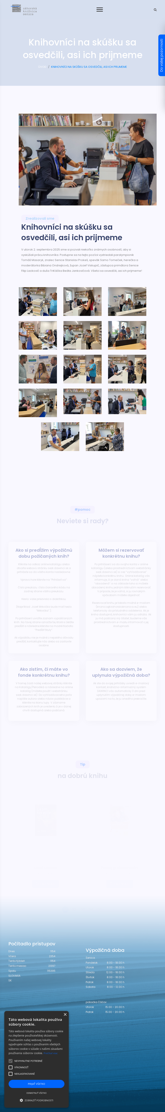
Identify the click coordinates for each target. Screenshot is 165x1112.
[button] (36, 1100)
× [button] (65, 1014)
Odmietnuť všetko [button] (36, 1093)
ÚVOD (42, 67)
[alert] (36, 1059)
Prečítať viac (51, 1053)
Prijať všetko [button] (36, 1083)
